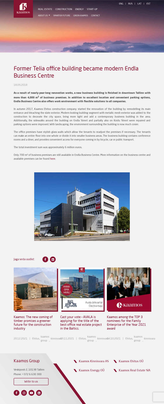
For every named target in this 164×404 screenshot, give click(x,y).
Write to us (31, 381)
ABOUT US (43, 16)
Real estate (45, 9)
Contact (95, 16)
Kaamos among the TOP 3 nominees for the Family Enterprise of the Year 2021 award (126, 323)
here (52, 159)
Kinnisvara (56, 339)
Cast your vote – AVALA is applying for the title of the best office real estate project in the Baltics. (81, 323)
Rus (130, 4)
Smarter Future (61, 16)
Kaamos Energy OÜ (92, 370)
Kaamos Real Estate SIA (134, 370)
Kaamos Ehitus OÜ (131, 361)
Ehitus (35, 339)
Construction (63, 9)
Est (148, 4)
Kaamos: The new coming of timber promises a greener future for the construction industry (33, 323)
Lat (139, 4)
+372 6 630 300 (32, 374)
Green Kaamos (80, 16)
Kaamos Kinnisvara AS (94, 361)
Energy (79, 9)
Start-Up (92, 9)
